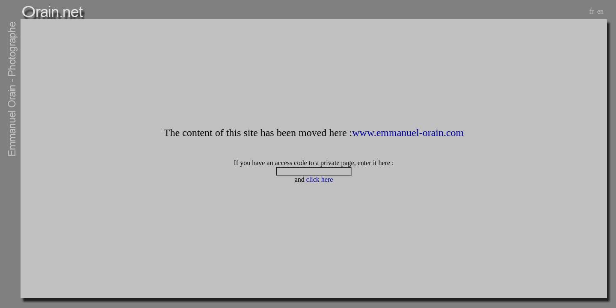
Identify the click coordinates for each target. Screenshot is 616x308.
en (600, 11)
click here (319, 179)
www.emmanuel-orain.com (408, 132)
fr (591, 11)
